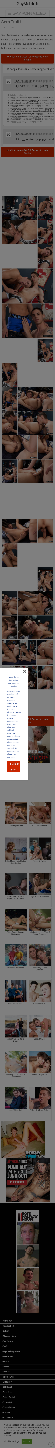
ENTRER (14, 764)
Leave (13, 770)
